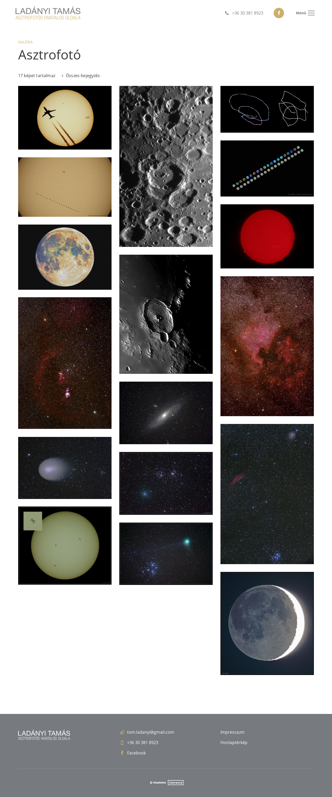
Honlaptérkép (233, 742)
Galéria (25, 41)
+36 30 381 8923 (142, 742)
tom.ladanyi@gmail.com (150, 732)
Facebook (136, 752)
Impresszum (232, 732)
